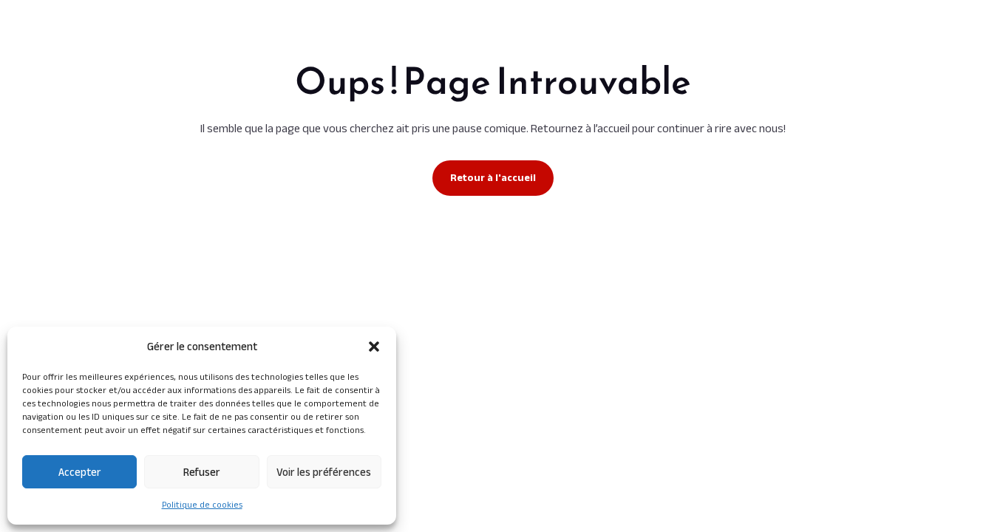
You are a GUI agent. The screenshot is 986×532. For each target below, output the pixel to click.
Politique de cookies (202, 504)
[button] (374, 346)
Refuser (201, 472)
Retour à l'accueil (493, 177)
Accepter (79, 472)
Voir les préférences (323, 472)
